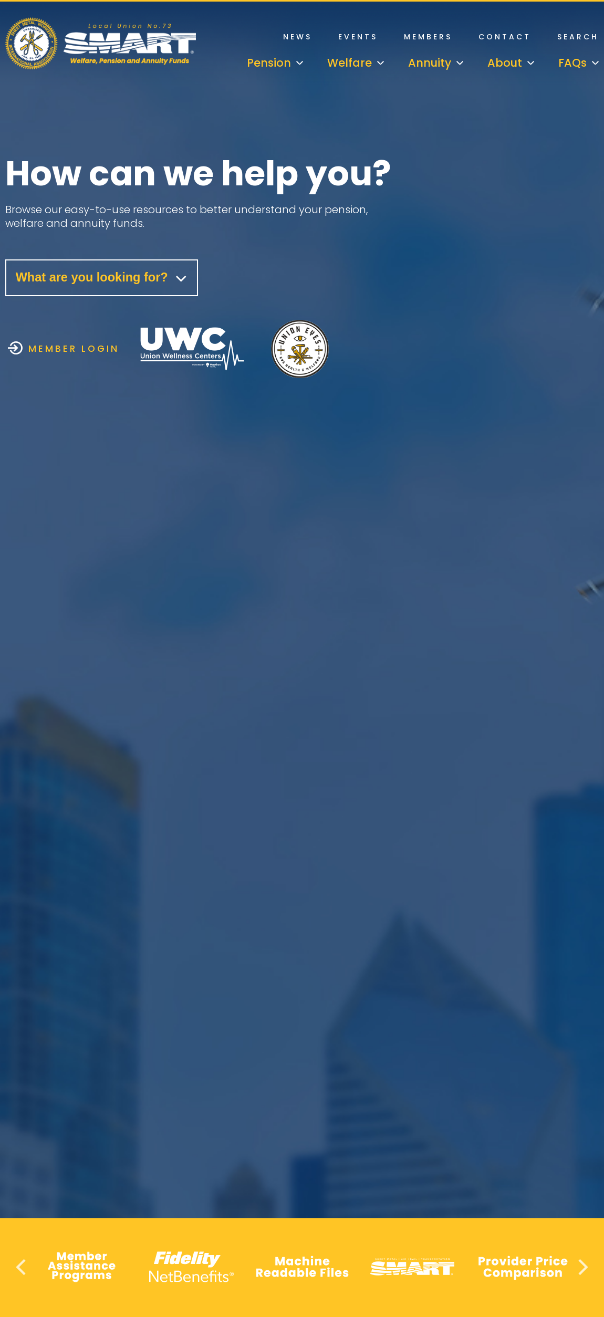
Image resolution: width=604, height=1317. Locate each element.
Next (581, 1266)
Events (358, 37)
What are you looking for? (104, 278)
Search (578, 37)
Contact (504, 37)
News (297, 37)
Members (428, 37)
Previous (22, 1266)
